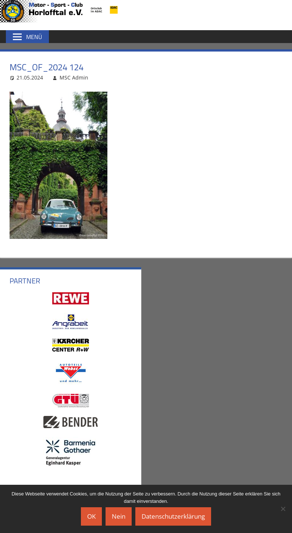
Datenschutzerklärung (173, 516)
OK (91, 516)
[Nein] (282, 508)
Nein (118, 516)
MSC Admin (74, 77)
